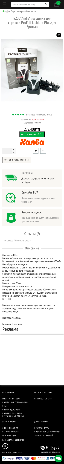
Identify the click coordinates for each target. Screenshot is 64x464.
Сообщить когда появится (16, 160)
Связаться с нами (43, 399)
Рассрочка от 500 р (32, 134)
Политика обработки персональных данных (13, 414)
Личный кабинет (10, 428)
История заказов (10, 432)
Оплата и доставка (11, 410)
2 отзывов (30, 114)
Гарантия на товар (11, 399)
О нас (5, 406)
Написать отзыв (44, 114)
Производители (41, 428)
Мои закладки (9, 435)
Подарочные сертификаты (15, 402)
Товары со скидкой (43, 435)
